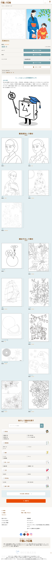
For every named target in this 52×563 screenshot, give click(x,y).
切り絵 (29, 474)
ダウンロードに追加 (37, 50)
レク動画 (3, 512)
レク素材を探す (7, 5)
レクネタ (23, 510)
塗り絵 (4, 482)
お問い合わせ (4, 524)
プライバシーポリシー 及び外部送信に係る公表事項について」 (28, 558)
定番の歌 (4, 466)
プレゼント (4, 515)
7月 (13, 72)
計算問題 (4, 458)
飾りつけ (4, 446)
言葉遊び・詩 (30, 466)
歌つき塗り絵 (30, 435)
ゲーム (29, 456)
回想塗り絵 (5, 437)
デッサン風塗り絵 (31, 437)
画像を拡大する (6, 40)
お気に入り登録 (38, 67)
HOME (3, 5)
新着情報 (29, 518)
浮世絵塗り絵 (5, 438)
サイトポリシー (30, 522)
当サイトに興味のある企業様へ (33, 528)
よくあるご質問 (5, 522)
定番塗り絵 (8, 72)
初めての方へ (4, 518)
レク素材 (3, 510)
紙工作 (4, 474)
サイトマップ (30, 520)
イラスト (29, 446)
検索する (27, 501)
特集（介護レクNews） (26, 512)
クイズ (4, 456)
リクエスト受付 (5, 520)
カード (4, 448)
